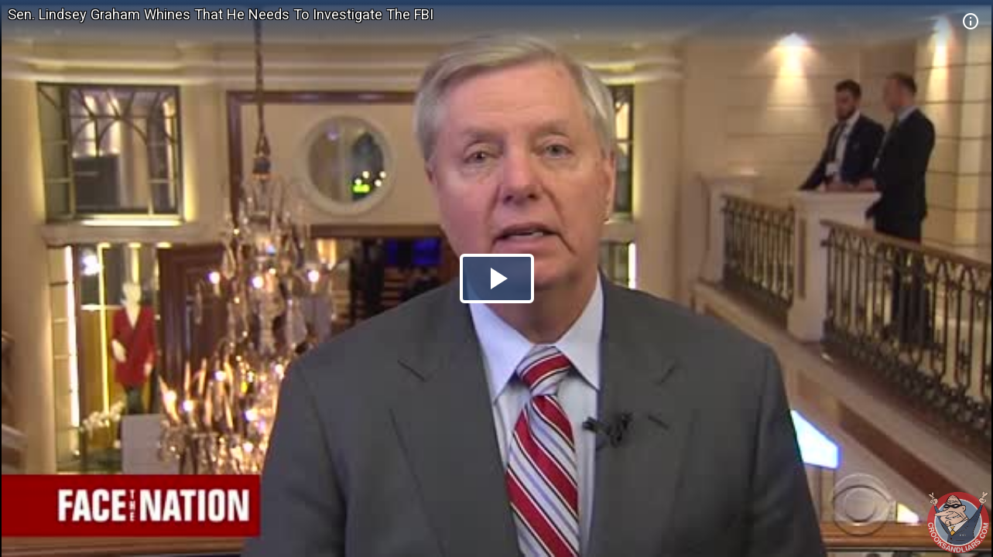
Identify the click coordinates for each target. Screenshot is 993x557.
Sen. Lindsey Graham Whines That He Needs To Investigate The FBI (220, 14)
